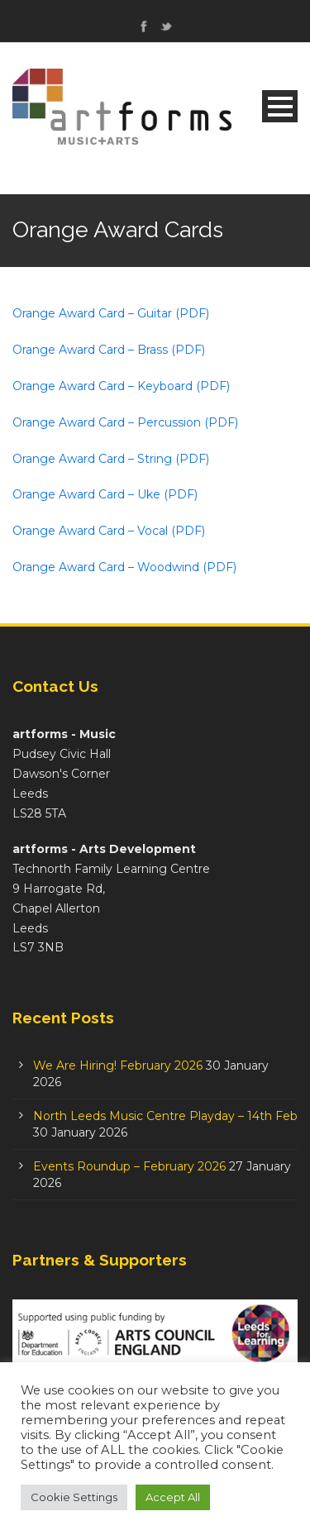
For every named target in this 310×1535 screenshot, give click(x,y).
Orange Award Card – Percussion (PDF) (125, 422)
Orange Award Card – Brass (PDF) (108, 349)
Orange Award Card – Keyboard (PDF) (121, 386)
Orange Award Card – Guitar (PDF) (110, 313)
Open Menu (280, 106)
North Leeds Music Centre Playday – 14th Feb (165, 1115)
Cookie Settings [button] (74, 1497)
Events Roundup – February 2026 (129, 1166)
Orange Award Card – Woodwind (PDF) (124, 567)
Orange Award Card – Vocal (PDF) (108, 530)
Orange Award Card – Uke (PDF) (105, 494)
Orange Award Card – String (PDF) (110, 458)
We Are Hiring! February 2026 (118, 1065)
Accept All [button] (172, 1497)
